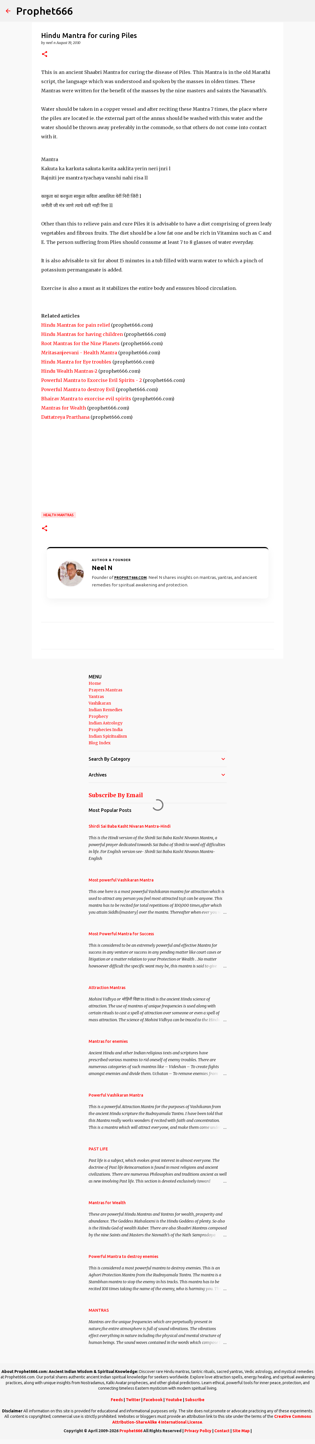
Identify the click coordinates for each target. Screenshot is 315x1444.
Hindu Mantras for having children (82, 334)
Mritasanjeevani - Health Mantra (79, 352)
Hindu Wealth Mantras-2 (69, 371)
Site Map (241, 1430)
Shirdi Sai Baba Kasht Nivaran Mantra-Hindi (130, 826)
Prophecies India (106, 729)
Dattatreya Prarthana (65, 417)
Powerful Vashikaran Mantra (116, 1095)
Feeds (117, 1399)
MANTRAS (99, 1310)
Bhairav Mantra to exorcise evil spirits (86, 398)
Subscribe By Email (116, 795)
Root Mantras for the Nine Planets (80, 343)
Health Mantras (58, 515)
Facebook (153, 1399)
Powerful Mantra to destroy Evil (78, 389)
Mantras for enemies (108, 1041)
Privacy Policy (197, 1430)
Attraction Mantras (107, 987)
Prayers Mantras (105, 690)
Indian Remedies (105, 709)
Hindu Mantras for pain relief (75, 325)
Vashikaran (100, 703)
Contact (222, 1430)
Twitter (133, 1399)
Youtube (173, 1399)
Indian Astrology (106, 723)
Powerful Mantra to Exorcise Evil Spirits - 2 (91, 380)
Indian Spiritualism (108, 736)
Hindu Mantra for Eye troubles (76, 362)
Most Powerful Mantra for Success (121, 934)
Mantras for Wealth (63, 408)
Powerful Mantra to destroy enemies (123, 1256)
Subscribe (195, 1399)
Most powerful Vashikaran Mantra (121, 880)
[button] (44, 54)
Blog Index (99, 742)
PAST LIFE (98, 1149)
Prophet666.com (130, 577)
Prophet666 (44, 11)
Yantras (96, 696)
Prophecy (98, 716)
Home (95, 683)
